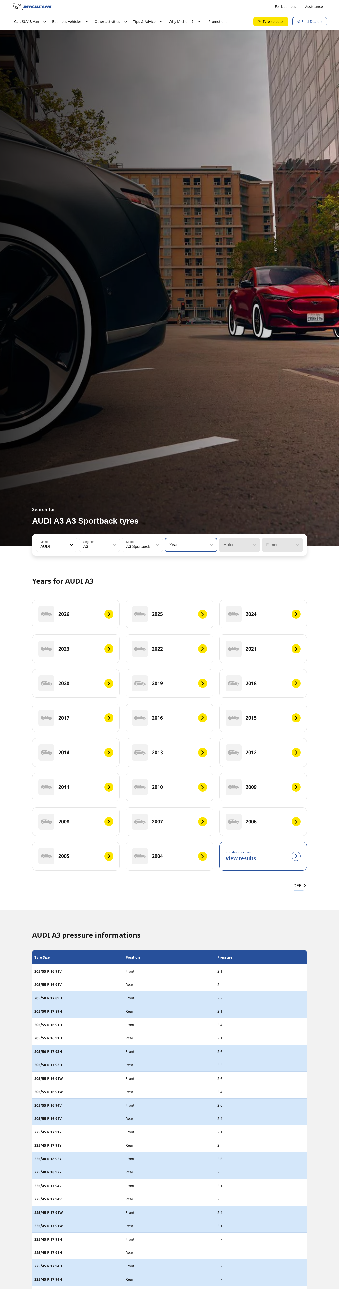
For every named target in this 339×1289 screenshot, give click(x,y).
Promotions (217, 21)
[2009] (263, 787)
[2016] (169, 718)
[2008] (76, 821)
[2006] (263, 821)
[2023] (76, 648)
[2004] (169, 856)
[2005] (76, 856)
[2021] (263, 648)
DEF (300, 885)
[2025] (169, 614)
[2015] (263, 718)
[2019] (169, 683)
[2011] (76, 787)
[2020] (76, 683)
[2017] (76, 718)
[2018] (263, 683)
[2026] (76, 614)
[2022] (169, 648)
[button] (71, 544)
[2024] (263, 614)
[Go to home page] (32, 6)
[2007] (169, 821)
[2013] (169, 752)
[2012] (263, 752)
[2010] (169, 787)
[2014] (76, 752)
